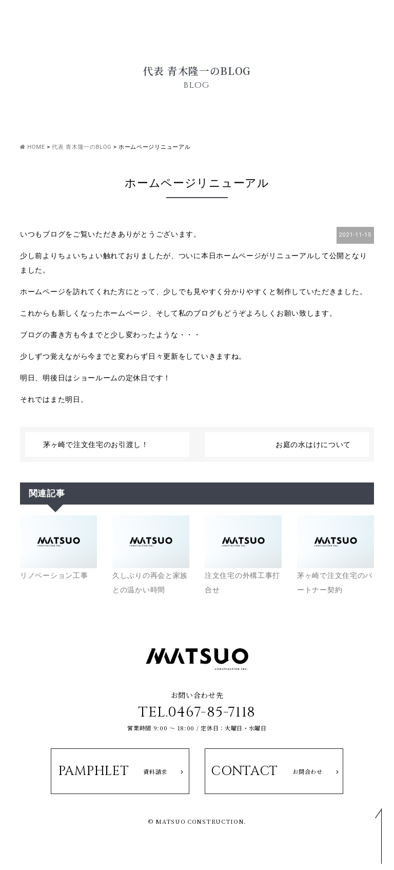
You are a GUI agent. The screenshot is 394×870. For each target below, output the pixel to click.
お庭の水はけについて (313, 444)
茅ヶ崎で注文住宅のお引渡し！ (96, 444)
